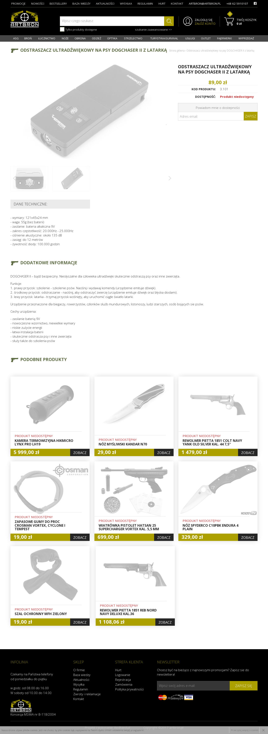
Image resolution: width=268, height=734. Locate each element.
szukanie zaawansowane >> (153, 29)
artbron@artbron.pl (205, 3)
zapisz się (243, 686)
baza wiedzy (81, 3)
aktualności (105, 3)
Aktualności (81, 679)
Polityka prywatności (129, 689)
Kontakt (78, 699)
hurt (161, 3)
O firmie (79, 670)
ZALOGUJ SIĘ (204, 20)
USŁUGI (190, 38)
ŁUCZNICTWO (46, 38)
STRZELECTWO (133, 38)
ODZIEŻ (96, 38)
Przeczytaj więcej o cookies (244, 730)
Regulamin (80, 689)
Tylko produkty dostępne (78, 29)
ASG (16, 38)
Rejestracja (123, 679)
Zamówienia (123, 684)
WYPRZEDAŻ (246, 38)
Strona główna (177, 50)
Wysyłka (78, 684)
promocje (18, 3)
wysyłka (126, 3)
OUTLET (206, 38)
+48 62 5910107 (237, 3)
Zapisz (250, 116)
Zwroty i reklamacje (87, 694)
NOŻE (65, 38)
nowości (37, 3)
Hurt (118, 670)
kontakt (177, 3)
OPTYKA (112, 38)
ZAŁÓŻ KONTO (205, 24)
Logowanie (122, 675)
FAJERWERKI (224, 38)
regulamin (145, 3)
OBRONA (80, 38)
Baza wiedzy (81, 675)
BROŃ (28, 38)
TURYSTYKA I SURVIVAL (164, 38)
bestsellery (58, 3)
